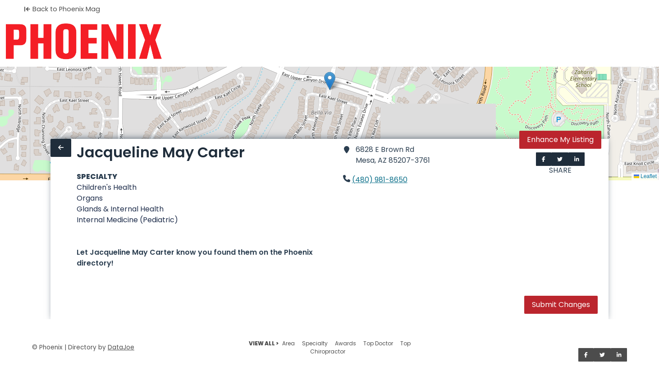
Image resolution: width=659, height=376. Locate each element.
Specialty (315, 343)
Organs (90, 198)
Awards (345, 343)
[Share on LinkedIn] (576, 159)
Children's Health (107, 187)
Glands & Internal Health (120, 209)
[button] (329, 81)
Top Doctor (378, 343)
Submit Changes (561, 304)
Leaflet (645, 176)
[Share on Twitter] (559, 159)
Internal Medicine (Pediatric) (127, 220)
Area (288, 343)
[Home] (83, 41)
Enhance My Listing (560, 139)
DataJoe (121, 347)
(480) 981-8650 (379, 179)
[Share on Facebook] (543, 159)
